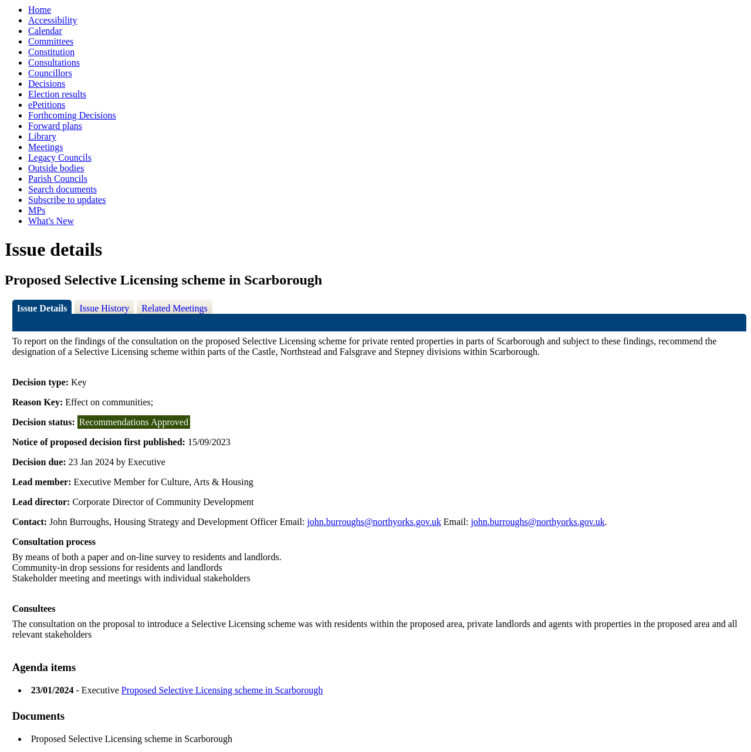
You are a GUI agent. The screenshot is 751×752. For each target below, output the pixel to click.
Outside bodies (56, 168)
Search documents (62, 189)
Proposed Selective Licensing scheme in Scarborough (222, 690)
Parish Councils (57, 179)
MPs (36, 210)
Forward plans (55, 126)
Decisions (46, 84)
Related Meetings (174, 308)
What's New (51, 221)
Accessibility (52, 20)
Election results (57, 94)
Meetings (45, 147)
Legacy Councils (60, 157)
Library (42, 136)
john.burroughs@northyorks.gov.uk (374, 522)
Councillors (50, 73)
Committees (50, 41)
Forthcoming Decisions (72, 115)
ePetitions (46, 105)
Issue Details (42, 308)
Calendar (45, 31)
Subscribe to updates (67, 200)
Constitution (51, 52)
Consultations (54, 62)
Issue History (104, 308)
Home (39, 10)
